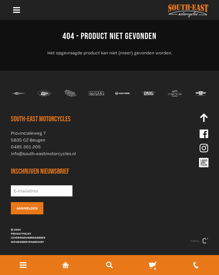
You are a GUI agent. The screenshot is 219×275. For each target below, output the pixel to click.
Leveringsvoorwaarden (28, 237)
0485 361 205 (26, 146)
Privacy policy (21, 233)
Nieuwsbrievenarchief (27, 241)
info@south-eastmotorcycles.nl (43, 153)
